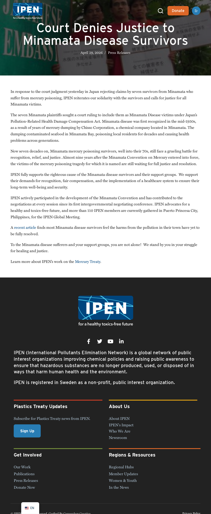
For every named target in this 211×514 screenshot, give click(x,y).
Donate (178, 10)
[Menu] (196, 10)
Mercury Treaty (87, 261)
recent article (25, 227)
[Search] (160, 11)
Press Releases (119, 52)
